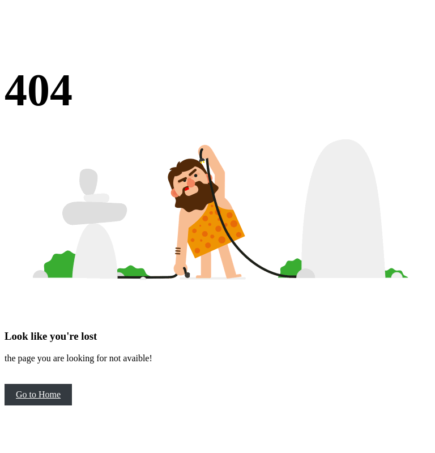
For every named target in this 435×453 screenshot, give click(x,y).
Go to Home (38, 394)
